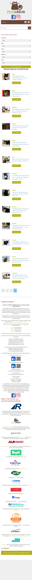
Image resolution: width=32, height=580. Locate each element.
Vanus (2, 60)
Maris (14, 140)
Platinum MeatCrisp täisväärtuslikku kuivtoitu (19, 536)
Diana (14, 256)
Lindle (22, 525)
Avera (28, 485)
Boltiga (24, 456)
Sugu (2, 43)
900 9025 (12, 328)
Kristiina (14, 273)
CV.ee (18, 501)
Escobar (14, 174)
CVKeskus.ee (16, 510)
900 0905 (13, 331)
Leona (14, 124)
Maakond (3, 54)
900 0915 (12, 330)
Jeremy (14, 207)
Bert (13, 74)
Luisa (13, 91)
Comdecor (4, 544)
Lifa (23, 493)
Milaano (14, 107)
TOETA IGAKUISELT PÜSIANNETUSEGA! (16, 553)
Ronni (14, 190)
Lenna (14, 240)
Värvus (2, 49)
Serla (15, 477)
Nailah (14, 223)
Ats (13, 157)
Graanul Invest (22, 437)
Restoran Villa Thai (23, 468)
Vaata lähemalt (16, 82)
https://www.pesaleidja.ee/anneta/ (19, 322)
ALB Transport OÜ (5, 446)
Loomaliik (3, 37)
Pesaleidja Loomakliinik (8, 427)
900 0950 (12, 327)
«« (3, 290)
